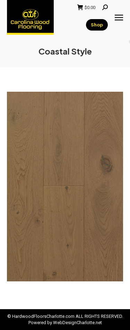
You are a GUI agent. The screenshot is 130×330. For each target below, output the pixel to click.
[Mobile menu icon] (119, 17)
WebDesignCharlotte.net (77, 322)
